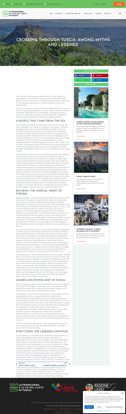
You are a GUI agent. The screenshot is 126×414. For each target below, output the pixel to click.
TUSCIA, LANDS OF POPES (85, 176)
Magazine (98, 13)
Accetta (89, 407)
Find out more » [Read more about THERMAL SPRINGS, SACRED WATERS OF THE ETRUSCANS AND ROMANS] (80, 136)
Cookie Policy (100, 410)
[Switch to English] (103, 4)
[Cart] (118, 4)
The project (59, 13)
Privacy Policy (107, 410)
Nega (99, 407)
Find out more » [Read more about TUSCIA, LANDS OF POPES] (80, 188)
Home (51, 13)
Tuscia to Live (88, 13)
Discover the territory (73, 13)
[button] (123, 393)
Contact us (107, 13)
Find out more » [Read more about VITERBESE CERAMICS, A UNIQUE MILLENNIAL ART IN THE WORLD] (80, 241)
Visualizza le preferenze (114, 407)
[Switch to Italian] (96, 4)
